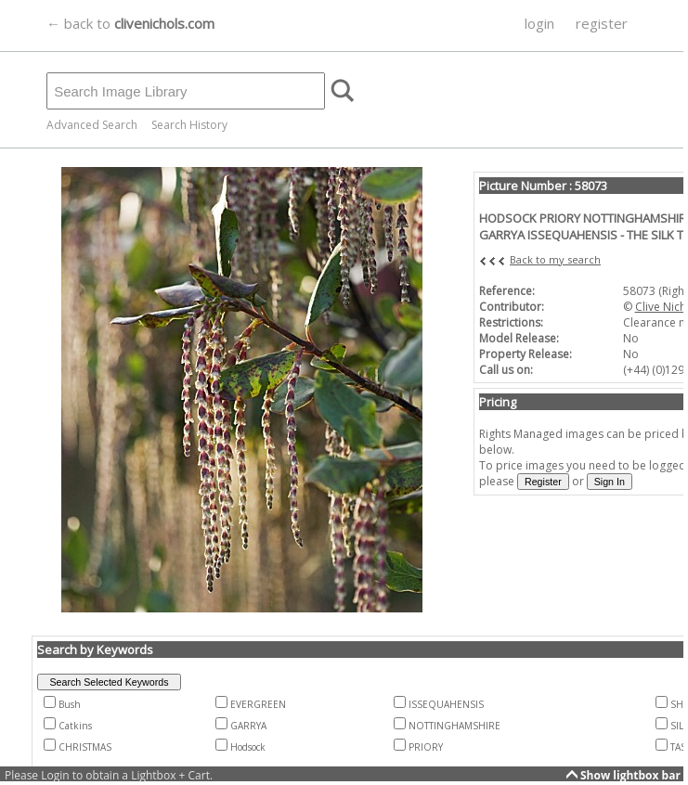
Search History (189, 125)
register (602, 23)
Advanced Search (91, 125)
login (539, 23)
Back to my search (555, 259)
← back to (130, 23)
